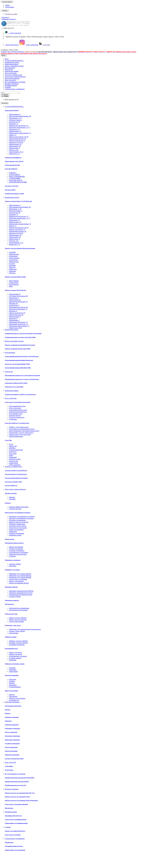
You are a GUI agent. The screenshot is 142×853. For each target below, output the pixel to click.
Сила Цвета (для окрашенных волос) (22, 429)
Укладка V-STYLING (11, 186)
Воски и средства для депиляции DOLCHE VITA (20, 793)
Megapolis (13, 457)
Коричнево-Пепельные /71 (18, 322)
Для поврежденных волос (18, 410)
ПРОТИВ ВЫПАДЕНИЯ (18, 182)
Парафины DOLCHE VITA (13, 815)
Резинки (12, 499)
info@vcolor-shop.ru (12, 45)
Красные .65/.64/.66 (16, 142)
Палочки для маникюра (17, 520)
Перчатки (8, 721)
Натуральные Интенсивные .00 (20, 116)
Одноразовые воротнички (13, 706)
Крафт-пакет (9, 842)
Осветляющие (14, 258)
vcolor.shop (44, 45)
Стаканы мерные (15, 658)
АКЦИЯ (12, 252)
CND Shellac (9, 766)
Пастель (12, 267)
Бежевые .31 (13, 124)
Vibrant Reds (13, 282)
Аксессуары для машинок (18, 579)
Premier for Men (15, 459)
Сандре (12, 263)
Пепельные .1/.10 (15, 118)
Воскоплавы (9, 808)
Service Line (13, 461)
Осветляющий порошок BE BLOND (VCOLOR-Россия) (21, 356)
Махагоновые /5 (15, 316)
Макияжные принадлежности (14, 543)
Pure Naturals (14, 281)
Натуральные (14, 254)
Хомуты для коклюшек (17, 698)
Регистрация (9, 7)
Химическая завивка (11, 71)
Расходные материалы (12, 78)
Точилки (12, 556)
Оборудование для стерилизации (15, 850)
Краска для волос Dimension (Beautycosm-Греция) (20, 248)
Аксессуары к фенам (16, 621)
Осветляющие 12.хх (16, 152)
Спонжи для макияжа (16, 550)
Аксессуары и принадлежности (15, 76)
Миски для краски (15, 654)
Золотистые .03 (14, 122)
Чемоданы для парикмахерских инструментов (25, 629)
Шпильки (12, 669)
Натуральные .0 (14, 114)
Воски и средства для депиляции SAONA (17, 796)
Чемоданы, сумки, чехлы (13, 625)
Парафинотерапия (11, 85)
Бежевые (12, 265)
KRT (11, 455)
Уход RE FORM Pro (11, 169)
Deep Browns (14, 284)
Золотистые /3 (14, 305)
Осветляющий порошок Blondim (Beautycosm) (19, 360)
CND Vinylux (9, 770)
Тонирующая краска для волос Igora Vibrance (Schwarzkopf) (23, 333)
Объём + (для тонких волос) (19, 427)
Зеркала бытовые (15, 509)
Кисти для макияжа (16, 547)
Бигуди (12, 694)
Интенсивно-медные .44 (17, 139)
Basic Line (13, 446)
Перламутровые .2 (15, 120)
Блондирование (10, 68)
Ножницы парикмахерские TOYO (21, 593)
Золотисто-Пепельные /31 (18, 309)
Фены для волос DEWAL (18, 618)
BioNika (12, 448)
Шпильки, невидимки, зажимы (14, 664)
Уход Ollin (8, 440)
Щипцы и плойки (10, 637)
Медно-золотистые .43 (17, 140)
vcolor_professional (29, 45)
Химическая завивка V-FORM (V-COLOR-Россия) (20, 394)
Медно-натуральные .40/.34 (18, 137)
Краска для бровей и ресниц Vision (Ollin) (17, 348)
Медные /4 (13, 311)
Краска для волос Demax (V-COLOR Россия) (18, 201)
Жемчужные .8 (14, 148)
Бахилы (7, 713)
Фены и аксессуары (11, 614)
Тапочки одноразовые (12, 724)
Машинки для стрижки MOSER (20, 577)
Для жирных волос (16, 413)
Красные (12, 271)
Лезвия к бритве (15, 596)
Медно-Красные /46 (16, 315)
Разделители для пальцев (18, 528)
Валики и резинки (11, 493)
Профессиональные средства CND (15, 785)
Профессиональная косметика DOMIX (17, 781)
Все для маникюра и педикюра (15, 82)
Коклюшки (13, 696)
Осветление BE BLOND (12, 165)
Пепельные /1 (14, 298)
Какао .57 (12, 135)
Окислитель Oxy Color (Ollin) (14, 386)
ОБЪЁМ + (13, 173)
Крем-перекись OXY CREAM (14, 161)
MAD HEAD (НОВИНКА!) (13, 157)
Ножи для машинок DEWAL (19, 583)
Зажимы (12, 668)
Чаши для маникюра (16, 529)
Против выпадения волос (18, 412)
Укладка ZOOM (10, 190)
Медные (12, 273)
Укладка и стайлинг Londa (13, 481)
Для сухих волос (15, 408)
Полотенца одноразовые (12, 736)
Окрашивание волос (11, 648)
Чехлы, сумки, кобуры (17, 631)
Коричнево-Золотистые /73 (18, 324)
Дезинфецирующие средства (14, 846)
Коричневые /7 (14, 320)
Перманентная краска (12, 62)
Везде (7, 59)
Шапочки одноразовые (12, 754)
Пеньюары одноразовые (12, 728)
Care (11, 444)
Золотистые (13, 260)
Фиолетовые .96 (15, 146)
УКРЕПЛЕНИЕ (14, 178)
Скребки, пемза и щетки (17, 526)
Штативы (12, 566)
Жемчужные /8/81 (15, 328)
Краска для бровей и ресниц (14, 66)
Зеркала (8, 503)
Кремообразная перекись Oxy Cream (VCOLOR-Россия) (22, 379)
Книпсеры (13, 531)
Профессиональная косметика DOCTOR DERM (19, 777)
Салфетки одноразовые (12, 743)
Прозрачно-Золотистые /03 (18, 307)
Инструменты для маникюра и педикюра (17, 512)
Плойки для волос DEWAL (18, 643)
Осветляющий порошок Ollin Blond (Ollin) (18, 367)
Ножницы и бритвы (11, 587)
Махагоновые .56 (15, 144)
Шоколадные (14, 262)
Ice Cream (12, 453)
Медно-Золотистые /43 (17, 313)
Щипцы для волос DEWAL (18, 641)
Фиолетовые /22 (15, 300)
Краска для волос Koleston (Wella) (15, 277)
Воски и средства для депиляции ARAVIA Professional (21, 800)
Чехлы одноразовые (11, 747)
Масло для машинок (16, 581)
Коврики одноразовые (12, 717)
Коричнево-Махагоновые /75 (19, 326)
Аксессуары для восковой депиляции (16, 804)
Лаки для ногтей (10, 80)
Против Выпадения (16, 436)
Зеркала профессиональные (18, 507)
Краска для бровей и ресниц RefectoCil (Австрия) (20, 345)
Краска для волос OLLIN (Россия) (15, 290)
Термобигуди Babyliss (17, 645)
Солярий (8, 87)
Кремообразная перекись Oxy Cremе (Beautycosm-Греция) (22, 375)
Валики (12, 497)
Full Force (12, 452)
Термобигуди (14, 700)
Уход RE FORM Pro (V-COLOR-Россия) (17, 423)
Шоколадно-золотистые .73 (18, 125)
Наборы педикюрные (16, 533)
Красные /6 (13, 318)
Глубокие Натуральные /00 (18, 296)
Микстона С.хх (14, 153)
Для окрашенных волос (17, 406)
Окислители (9, 69)
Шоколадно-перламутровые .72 (20, 133)
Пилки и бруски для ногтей (18, 522)
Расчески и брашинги (12, 675)
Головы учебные (15, 564)
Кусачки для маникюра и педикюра (21, 518)
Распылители (9, 604)
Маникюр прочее (15, 535)
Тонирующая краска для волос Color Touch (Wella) (20, 337)
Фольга (7, 709)
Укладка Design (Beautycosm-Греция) (16, 478)
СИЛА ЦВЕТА (14, 174)
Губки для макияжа (16, 549)
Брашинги (13, 685)
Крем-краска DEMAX (12, 110)
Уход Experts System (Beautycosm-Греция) (17, 402)
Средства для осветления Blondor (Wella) (17, 364)
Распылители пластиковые (18, 610)
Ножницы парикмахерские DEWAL (21, 591)
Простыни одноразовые (12, 739)
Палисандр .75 (14, 129)
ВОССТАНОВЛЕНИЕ (17, 176)
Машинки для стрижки (12, 569)
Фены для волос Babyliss (18, 619)
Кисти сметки (9, 539)
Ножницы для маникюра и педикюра (22, 516)
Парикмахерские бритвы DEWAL (20, 594)
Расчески (12, 679)
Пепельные (13, 256)
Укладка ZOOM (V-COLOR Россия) (16, 470)
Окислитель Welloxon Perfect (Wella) (16, 383)
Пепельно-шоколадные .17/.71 (19, 127)
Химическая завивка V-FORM (14, 193)
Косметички (13, 633)
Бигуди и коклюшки (11, 690)
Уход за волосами (10, 73)
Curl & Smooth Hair (16, 450)
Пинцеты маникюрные (17, 524)
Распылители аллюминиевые (19, 608)
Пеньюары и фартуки (12, 600)
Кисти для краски (15, 652)
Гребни (12, 681)
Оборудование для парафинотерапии (16, 823)
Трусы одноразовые (11, 732)
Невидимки (13, 671)
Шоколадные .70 (15, 131)
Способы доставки (11, 14)
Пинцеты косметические (17, 554)
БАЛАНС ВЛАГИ (15, 180)
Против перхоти (15, 415)
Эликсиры (13, 419)
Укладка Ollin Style (11, 485)
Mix (11, 286)
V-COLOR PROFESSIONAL (14, 60)
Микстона (13, 269)
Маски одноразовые (11, 751)
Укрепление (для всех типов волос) (21, 432)
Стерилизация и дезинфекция (15, 89)
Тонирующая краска (11, 64)
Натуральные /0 (14, 294)
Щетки (12, 683)
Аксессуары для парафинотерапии (15, 819)
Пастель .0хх (14, 150)
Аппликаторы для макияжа (18, 552)
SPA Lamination (14, 465)
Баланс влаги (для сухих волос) (20, 434)
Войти (7, 5)
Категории (5, 103)
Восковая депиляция (11, 84)
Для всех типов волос (16, 417)
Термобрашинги (15, 687)
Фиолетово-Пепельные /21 (18, 301)
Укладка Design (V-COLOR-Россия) (16, 474)
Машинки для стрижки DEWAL (20, 574)
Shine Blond (13, 463)
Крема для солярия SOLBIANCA (15, 831)
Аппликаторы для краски (18, 656)
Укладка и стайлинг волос (13, 75)
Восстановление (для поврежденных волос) (24, 431)
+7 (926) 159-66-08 (13, 33)
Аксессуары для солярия (13, 834)
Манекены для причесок (12, 560)
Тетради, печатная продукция (14, 758)
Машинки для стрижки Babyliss (20, 575)
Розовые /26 (13, 303)
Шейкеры (12, 660)
